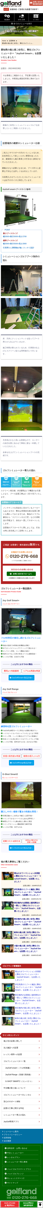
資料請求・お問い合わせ (17, 1148)
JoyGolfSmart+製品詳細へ (22, 678)
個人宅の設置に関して (13, 1041)
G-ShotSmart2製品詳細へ (22, 848)
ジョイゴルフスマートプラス (19, 1169)
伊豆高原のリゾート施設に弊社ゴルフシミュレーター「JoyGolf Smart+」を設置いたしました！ (28, 987)
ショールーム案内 (11, 1131)
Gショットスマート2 (15, 1178)
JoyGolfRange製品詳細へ (22, 763)
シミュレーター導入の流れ (15, 1115)
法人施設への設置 (11, 1048)
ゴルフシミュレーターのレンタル (17, 1095)
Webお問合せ (28, 1204)
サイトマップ (12, 1183)
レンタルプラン (13, 1157)
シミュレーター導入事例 (17, 1162)
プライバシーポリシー (13, 1135)
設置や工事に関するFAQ (14, 1108)
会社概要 (7, 1141)
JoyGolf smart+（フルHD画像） (18, 1068)
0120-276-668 (10, 1204)
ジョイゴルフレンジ (15, 1174)
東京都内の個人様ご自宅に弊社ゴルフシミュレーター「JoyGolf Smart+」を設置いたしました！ (28, 1010)
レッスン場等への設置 (13, 1054)
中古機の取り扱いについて (15, 1088)
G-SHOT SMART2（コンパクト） (19, 1081)
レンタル (36, 17)
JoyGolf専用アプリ (11, 1122)
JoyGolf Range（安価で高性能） (18, 1075)
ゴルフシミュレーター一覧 (15, 1061)
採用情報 (7, 1138)
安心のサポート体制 (12, 1101)
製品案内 (7, 17)
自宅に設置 (21, 17)
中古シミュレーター (15, 1153)
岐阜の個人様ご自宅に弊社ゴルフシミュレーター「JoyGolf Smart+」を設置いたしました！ (28, 1021)
